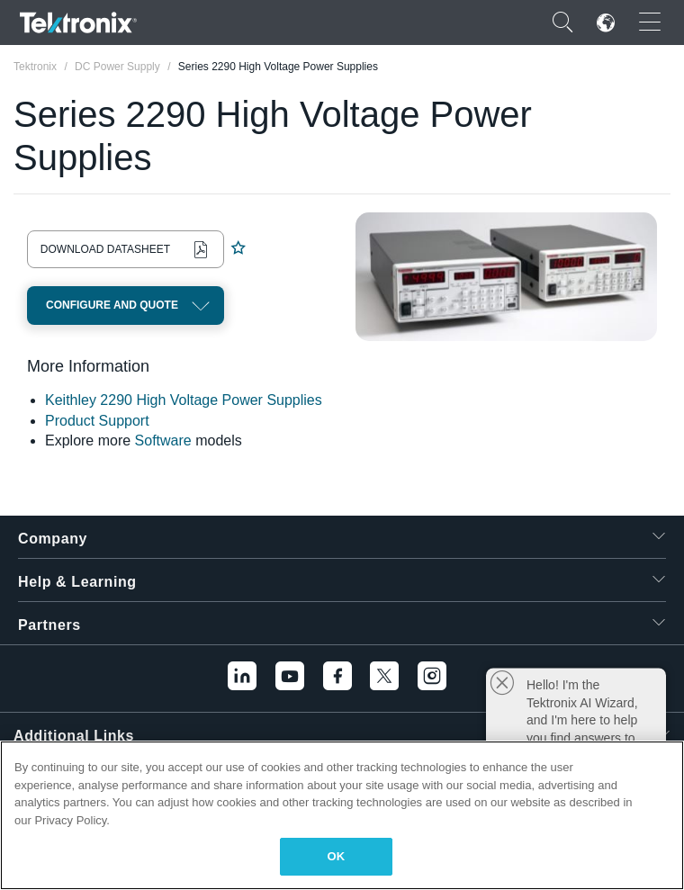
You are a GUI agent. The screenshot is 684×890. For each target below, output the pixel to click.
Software (163, 440)
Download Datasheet (105, 249)
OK (337, 856)
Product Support (97, 420)
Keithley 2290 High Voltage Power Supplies (183, 400)
